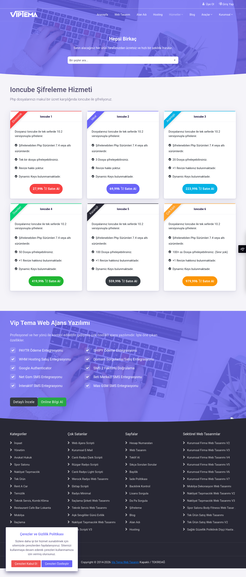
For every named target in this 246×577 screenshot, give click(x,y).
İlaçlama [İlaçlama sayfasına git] (17, 522)
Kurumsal (226, 14)
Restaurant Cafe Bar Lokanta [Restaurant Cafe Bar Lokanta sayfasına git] (30, 508)
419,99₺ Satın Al (46, 281)
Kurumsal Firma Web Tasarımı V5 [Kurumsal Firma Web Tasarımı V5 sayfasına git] (206, 464)
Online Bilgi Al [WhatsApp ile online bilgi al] (52, 402)
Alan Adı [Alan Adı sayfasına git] (132, 522)
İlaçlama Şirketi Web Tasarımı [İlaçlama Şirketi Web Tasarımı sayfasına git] (89, 500)
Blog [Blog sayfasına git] (130, 515)
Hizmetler (176, 14)
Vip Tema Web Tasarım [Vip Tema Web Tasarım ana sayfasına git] (125, 562)
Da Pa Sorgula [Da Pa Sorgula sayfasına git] (136, 500)
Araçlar (206, 14)
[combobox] (123, 60)
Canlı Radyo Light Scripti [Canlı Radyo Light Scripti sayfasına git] (85, 472)
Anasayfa (102, 14)
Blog (192, 14)
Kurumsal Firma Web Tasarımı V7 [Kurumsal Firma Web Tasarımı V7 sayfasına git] (206, 479)
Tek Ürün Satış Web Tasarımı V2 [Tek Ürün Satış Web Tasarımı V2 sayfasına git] (205, 522)
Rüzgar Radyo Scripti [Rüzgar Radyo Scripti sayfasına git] (83, 464)
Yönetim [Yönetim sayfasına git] (17, 450)
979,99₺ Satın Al (200, 281)
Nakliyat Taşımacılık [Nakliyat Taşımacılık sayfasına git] (25, 472)
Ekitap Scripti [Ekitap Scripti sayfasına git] (78, 486)
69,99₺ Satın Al (123, 189)
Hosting (158, 14)
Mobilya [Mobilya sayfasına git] (17, 515)
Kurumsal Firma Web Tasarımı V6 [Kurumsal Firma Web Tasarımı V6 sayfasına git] (206, 472)
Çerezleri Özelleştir (57, 563)
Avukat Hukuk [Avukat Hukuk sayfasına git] (21, 457)
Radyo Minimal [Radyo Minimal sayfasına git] (79, 493)
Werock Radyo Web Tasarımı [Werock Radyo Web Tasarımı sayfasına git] (88, 479)
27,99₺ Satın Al (46, 189)
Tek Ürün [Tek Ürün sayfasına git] (17, 479)
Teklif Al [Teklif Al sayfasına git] (132, 457)
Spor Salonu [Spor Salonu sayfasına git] (20, 464)
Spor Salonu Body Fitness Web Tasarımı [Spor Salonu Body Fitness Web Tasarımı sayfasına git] (210, 508)
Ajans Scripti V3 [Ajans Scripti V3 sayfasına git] (80, 529)
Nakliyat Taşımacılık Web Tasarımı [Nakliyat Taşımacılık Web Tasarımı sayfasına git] (92, 522)
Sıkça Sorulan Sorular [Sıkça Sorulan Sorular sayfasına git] (141, 464)
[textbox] (123, 60)
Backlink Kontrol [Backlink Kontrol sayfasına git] (137, 486)
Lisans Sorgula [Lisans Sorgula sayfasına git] (136, 493)
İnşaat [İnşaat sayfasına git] (16, 443)
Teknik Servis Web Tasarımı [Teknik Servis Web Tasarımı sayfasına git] (87, 508)
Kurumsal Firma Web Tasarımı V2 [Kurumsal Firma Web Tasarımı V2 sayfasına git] (206, 443)
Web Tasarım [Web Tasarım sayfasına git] (135, 450)
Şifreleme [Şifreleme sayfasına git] (133, 508)
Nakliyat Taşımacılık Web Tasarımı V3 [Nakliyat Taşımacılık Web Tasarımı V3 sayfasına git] (209, 500)
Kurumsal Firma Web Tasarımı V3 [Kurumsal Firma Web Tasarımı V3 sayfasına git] (206, 450)
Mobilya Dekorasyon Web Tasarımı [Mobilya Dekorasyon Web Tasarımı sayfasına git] (207, 486)
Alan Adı (142, 14)
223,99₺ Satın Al (200, 189)
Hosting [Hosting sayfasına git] (132, 529)
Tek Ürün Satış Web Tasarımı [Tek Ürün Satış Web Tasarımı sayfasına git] (203, 515)
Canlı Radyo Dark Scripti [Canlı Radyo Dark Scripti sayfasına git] (85, 457)
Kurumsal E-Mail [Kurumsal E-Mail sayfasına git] (80, 450)
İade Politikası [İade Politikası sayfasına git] (136, 479)
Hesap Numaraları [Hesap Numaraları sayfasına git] (139, 443)
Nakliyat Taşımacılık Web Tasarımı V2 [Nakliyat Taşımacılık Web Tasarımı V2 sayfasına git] (209, 493)
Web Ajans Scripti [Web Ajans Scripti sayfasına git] (81, 443)
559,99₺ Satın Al (123, 281)
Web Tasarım (122, 14)
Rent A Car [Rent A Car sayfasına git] (19, 486)
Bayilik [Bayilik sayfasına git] (131, 472)
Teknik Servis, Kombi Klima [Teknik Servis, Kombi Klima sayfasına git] (29, 500)
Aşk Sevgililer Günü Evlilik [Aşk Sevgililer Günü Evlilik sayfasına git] (86, 515)
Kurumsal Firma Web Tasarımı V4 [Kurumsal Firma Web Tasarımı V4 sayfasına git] (206, 457)
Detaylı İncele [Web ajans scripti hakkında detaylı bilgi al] (23, 402)
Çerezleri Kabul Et (26, 563)
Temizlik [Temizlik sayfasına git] (17, 493)
